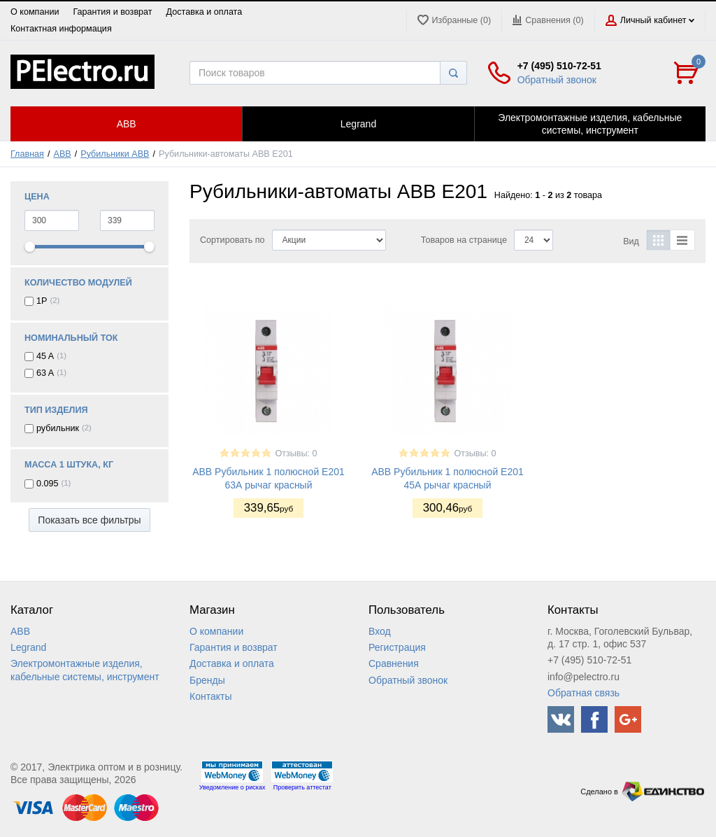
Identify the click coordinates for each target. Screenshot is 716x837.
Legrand (28, 647)
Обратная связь (583, 692)
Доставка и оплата (204, 12)
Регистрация (397, 647)
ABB (62, 154)
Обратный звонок (556, 79)
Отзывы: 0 (296, 453)
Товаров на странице (464, 240)
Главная (27, 154)
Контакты (210, 696)
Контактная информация (61, 29)
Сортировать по (232, 240)
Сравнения (393, 663)
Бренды (207, 680)
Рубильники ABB (114, 154)
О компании (34, 12)
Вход (379, 631)
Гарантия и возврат (112, 12)
